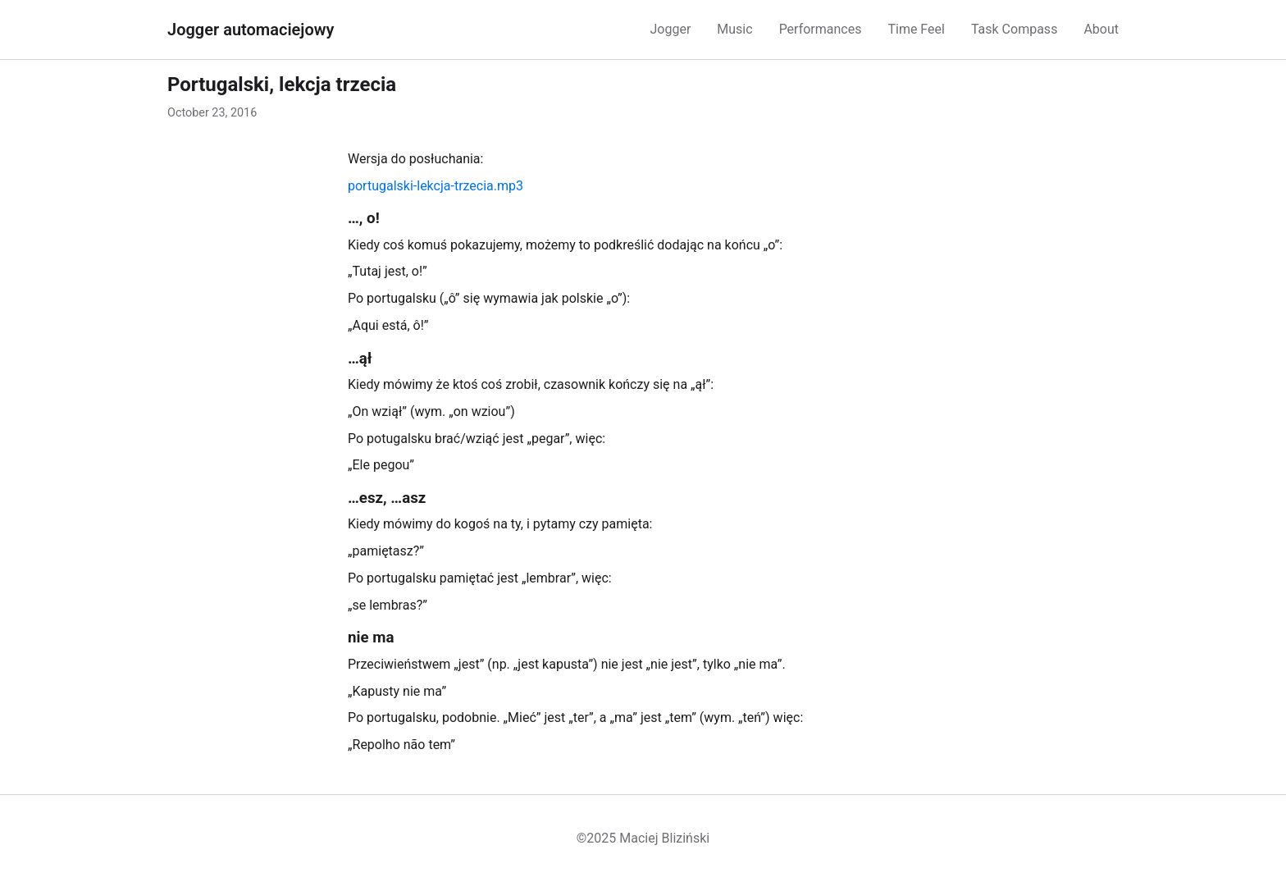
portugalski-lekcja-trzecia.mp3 (435, 186)
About (1101, 29)
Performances (820, 29)
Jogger (670, 29)
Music (734, 29)
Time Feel (915, 29)
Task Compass (1014, 29)
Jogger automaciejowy (250, 29)
